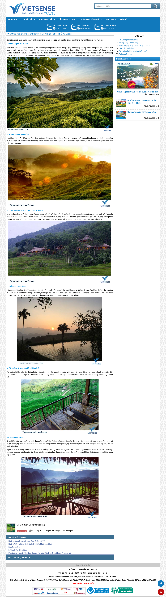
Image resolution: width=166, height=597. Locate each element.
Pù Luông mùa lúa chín (128, 40)
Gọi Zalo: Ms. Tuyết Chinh (49, 27)
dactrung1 (101, 28)
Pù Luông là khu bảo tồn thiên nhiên (133, 51)
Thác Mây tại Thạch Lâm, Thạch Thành (135, 45)
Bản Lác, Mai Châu (126, 48)
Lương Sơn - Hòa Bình (17, 550)
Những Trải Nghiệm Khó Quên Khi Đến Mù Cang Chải (30, 544)
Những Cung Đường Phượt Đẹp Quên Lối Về (26, 541)
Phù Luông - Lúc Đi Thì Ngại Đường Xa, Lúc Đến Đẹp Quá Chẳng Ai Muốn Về (39, 553)
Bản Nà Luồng (14, 547)
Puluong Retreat (125, 54)
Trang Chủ (38, 8)
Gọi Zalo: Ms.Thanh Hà (74, 27)
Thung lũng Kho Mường (128, 43)
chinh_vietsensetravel (54, 28)
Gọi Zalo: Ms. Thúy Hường (97, 27)
